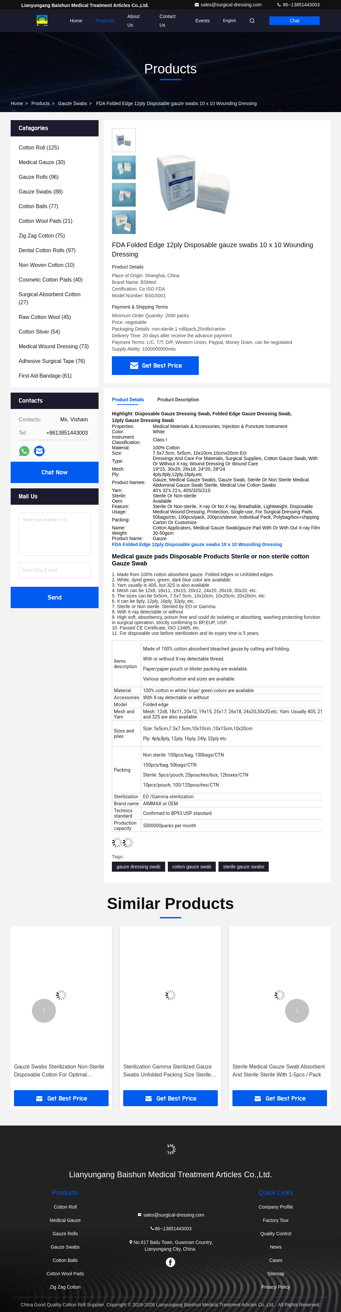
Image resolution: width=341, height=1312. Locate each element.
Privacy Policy (275, 1287)
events (202, 20)
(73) (54, 346)
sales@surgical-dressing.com (228, 4)
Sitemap (275, 1273)
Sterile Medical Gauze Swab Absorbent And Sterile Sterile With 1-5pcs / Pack (278, 1070)
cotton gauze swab (191, 866)
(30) (42, 162)
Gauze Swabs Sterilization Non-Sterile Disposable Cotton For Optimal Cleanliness (59, 1071)
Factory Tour (276, 1220)
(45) (45, 317)
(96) (39, 177)
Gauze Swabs (72, 103)
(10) (47, 265)
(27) (50, 298)
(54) (39, 332)
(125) (39, 147)
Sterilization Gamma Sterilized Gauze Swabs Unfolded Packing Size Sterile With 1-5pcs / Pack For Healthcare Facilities (167, 1071)
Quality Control (275, 1233)
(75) (42, 236)
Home (76, 20)
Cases (275, 1260)
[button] (44, 1011)
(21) (46, 221)
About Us (134, 21)
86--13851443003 (298, 4)
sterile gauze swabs (243, 866)
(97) (47, 250)
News (276, 1247)
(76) (52, 361)
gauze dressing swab (139, 866)
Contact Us (167, 21)
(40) (51, 280)
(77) (38, 206)
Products (105, 20)
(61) (45, 376)
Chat (295, 20)
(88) (41, 191)
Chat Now (54, 472)
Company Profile (275, 1207)
